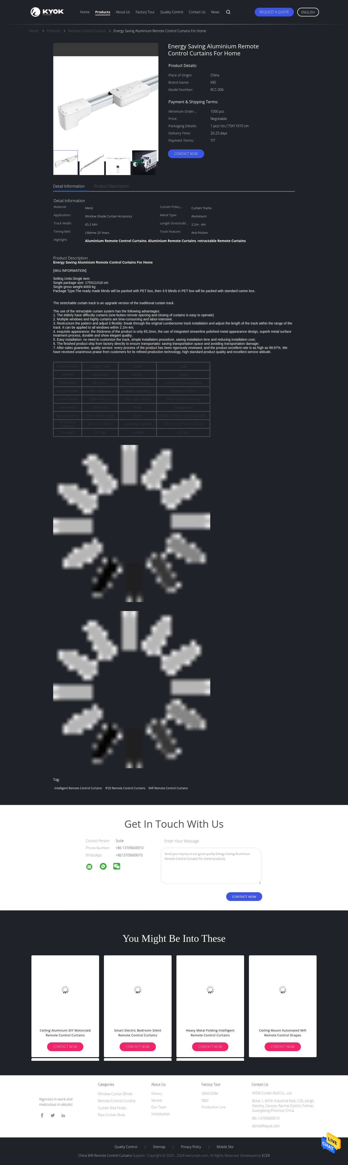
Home (84, 12)
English (308, 12)
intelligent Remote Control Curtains (78, 788)
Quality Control (171, 12)
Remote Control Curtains (117, 1101)
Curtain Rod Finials (112, 1108)
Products (102, 12)
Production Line (213, 1107)
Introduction (160, 1114)
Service (156, 1100)
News (215, 12)
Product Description (111, 186)
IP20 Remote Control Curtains (125, 788)
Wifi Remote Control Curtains (168, 788)
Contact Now (186, 153)
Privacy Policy (191, 1147)
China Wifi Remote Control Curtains (105, 1155)
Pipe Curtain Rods (111, 1115)
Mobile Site (225, 1147)
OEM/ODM (210, 1093)
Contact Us (197, 12)
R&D (205, 1100)
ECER (266, 1155)
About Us (123, 12)
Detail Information (69, 186)
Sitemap (159, 1147)
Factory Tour (145, 12)
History (156, 1093)
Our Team (159, 1107)
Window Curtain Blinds (115, 1093)
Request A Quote (274, 12)
